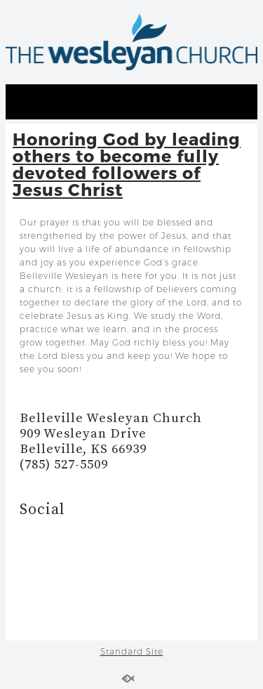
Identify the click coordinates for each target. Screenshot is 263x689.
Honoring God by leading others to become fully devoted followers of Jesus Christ (127, 164)
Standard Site (131, 651)
